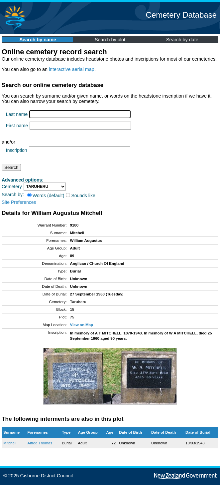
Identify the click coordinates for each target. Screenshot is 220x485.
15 (72, 309)
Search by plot (110, 39)
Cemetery (12, 186)
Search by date (182, 39)
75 (72, 317)
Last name (17, 114)
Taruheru (78, 302)
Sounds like (80, 195)
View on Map (81, 325)
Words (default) (45, 195)
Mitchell (9, 443)
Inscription (16, 150)
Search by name (37, 39)
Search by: (13, 194)
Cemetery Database (181, 14)
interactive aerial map (71, 69)
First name (17, 125)
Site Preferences (19, 202)
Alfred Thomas (40, 443)
